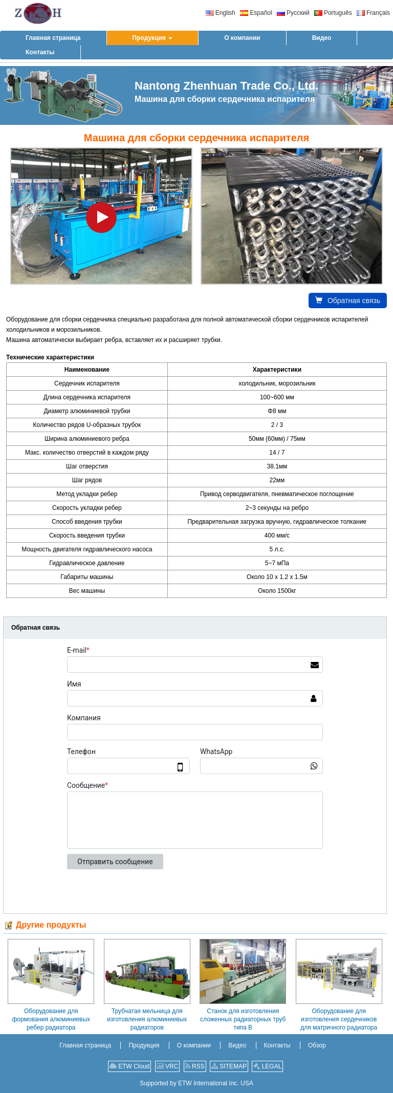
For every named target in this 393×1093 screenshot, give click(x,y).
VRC (168, 1066)
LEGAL (267, 1066)
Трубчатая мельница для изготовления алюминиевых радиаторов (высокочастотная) (147, 1019)
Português (333, 12)
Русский (293, 12)
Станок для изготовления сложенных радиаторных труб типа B (243, 1019)
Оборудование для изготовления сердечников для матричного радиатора (338, 1019)
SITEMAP (229, 1066)
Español (256, 12)
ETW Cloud (130, 1066)
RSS (195, 1066)
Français (373, 12)
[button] (153, 38)
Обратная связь (347, 300)
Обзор (317, 1045)
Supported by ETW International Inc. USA (196, 1083)
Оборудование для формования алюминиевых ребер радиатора (51, 1019)
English (220, 12)
